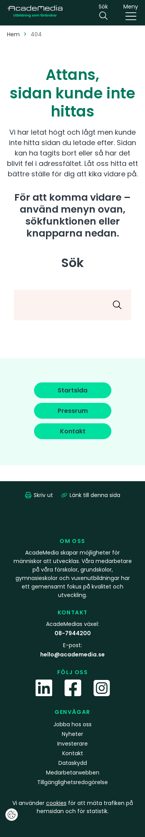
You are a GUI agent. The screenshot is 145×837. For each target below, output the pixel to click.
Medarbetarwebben (72, 772)
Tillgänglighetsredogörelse (72, 782)
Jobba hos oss (72, 724)
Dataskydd (72, 763)
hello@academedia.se (72, 654)
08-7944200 (73, 633)
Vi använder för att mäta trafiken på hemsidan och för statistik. (72, 807)
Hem (13, 34)
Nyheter (72, 734)
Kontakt (72, 753)
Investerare (72, 743)
